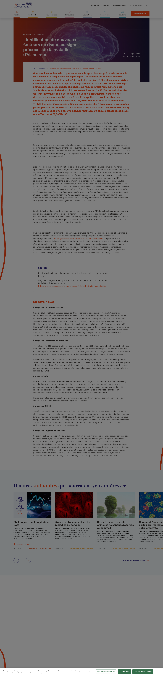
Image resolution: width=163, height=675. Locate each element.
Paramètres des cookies (106, 671)
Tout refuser (124, 671)
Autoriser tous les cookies (143, 671)
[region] (81, 671)
